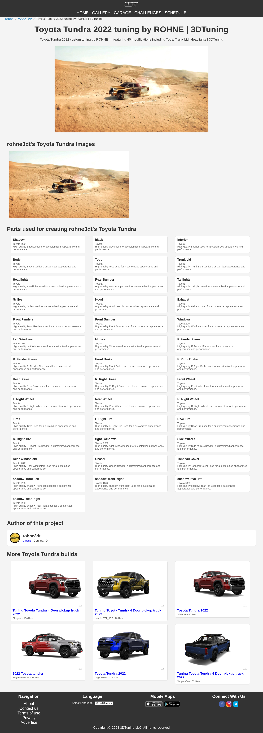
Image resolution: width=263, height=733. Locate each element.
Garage (122, 13)
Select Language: (83, 702)
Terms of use (28, 713)
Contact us (28, 708)
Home (83, 13)
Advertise (29, 722)
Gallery (101, 13)
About (29, 703)
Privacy (29, 717)
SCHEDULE (175, 13)
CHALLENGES (147, 13)
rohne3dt (24, 19)
